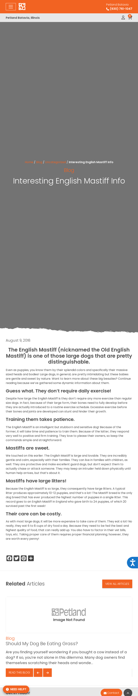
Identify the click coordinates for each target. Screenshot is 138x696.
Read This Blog (19, 672)
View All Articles (117, 584)
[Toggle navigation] (11, 6)
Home (29, 162)
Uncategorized (55, 162)
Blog (39, 162)
